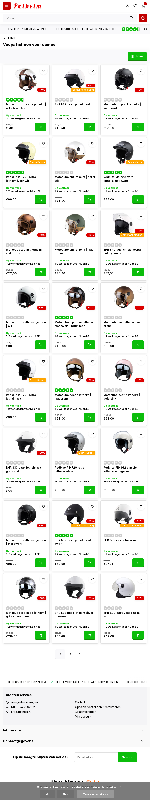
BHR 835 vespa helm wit (120, 540)
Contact (80, 702)
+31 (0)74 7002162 (23, 707)
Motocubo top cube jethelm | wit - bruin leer (26, 106)
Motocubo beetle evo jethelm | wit (26, 324)
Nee (65, 794)
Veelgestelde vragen (24, 702)
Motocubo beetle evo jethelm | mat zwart (26, 542)
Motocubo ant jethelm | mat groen (74, 251)
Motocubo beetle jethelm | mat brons (73, 396)
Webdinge (93, 781)
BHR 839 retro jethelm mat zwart (73, 542)
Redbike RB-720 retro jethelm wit (21, 396)
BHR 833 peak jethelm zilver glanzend (74, 614)
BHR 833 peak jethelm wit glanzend (23, 469)
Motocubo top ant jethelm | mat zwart (122, 106)
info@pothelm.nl (21, 711)
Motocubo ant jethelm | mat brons (123, 324)
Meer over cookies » (95, 794)
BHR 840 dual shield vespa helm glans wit (122, 251)
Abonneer (127, 757)
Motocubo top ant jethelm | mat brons (25, 251)
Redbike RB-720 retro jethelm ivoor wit (21, 179)
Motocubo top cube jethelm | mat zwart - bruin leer (75, 324)
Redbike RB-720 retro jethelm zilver (70, 469)
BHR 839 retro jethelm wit (72, 104)
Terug (9, 37)
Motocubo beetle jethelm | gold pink (122, 396)
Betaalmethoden (85, 711)
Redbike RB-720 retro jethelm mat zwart (118, 179)
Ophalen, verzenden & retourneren (98, 707)
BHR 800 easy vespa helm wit (122, 614)
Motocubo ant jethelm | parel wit (75, 179)
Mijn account (83, 716)
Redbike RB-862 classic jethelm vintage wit (120, 469)
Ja (47, 794)
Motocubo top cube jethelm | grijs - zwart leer (26, 614)
